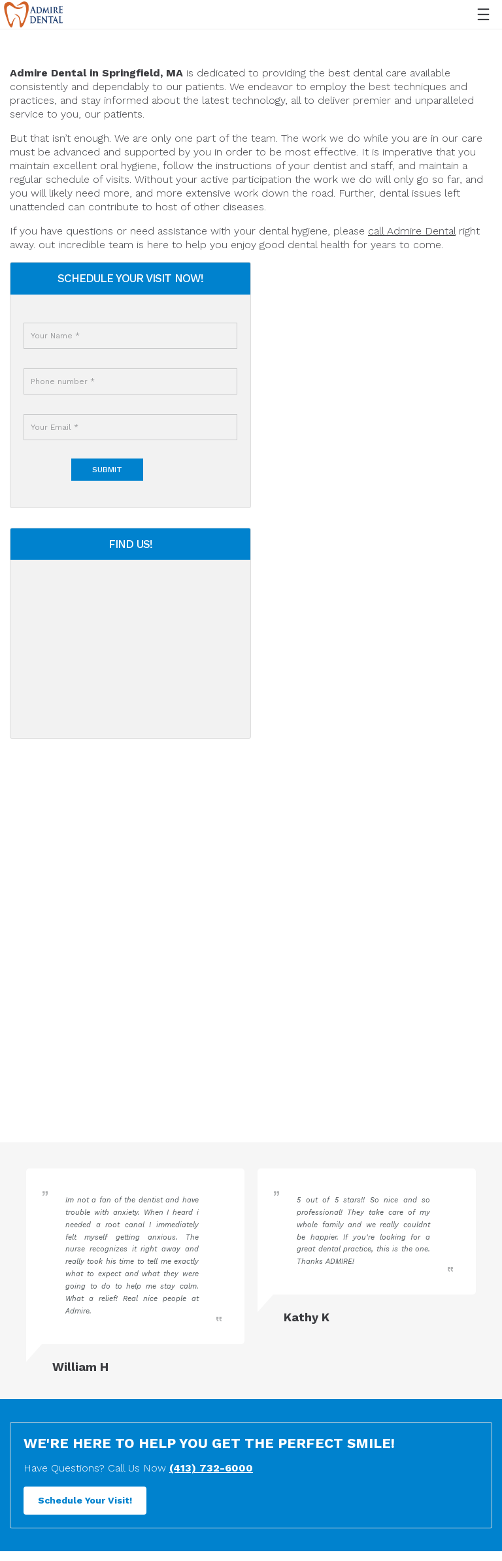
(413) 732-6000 (211, 1532)
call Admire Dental (412, 231)
